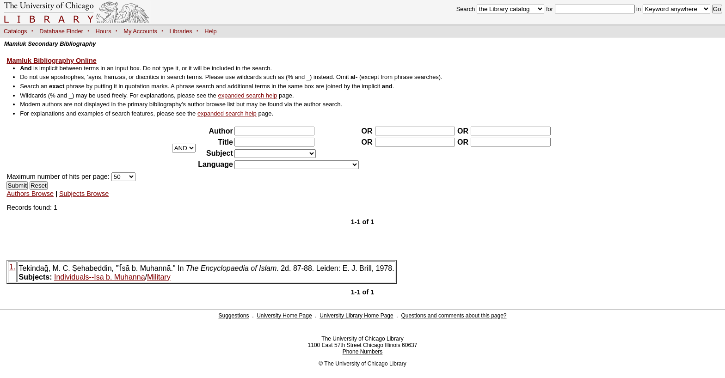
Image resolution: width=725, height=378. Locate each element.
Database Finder (61, 31)
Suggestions (233, 315)
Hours (103, 31)
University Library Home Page (356, 315)
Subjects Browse (84, 193)
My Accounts (140, 31)
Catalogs (15, 31)
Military (159, 277)
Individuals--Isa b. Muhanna (99, 277)
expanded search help (247, 95)
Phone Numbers (363, 351)
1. (12, 267)
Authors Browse (30, 193)
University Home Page (284, 315)
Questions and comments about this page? (453, 315)
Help (210, 31)
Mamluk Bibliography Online (51, 60)
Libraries (181, 31)
